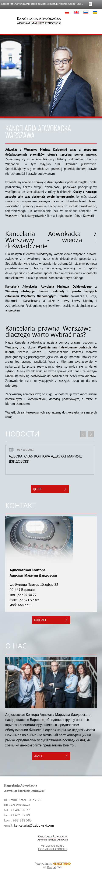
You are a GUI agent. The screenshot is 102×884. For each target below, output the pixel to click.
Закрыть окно (90, 4)
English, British (76, 12)
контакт (40, 620)
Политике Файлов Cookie (61, 4)
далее (37, 489)
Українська (95, 12)
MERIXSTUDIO (62, 864)
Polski (67, 12)
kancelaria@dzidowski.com (34, 825)
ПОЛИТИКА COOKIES (52, 849)
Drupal (51, 867)
